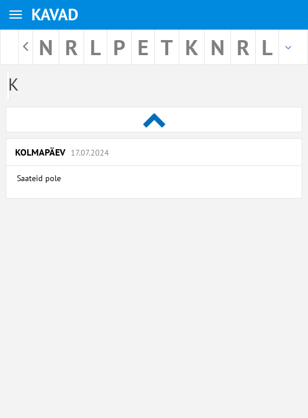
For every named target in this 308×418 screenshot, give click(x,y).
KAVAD (54, 14)
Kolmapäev (62, 152)
